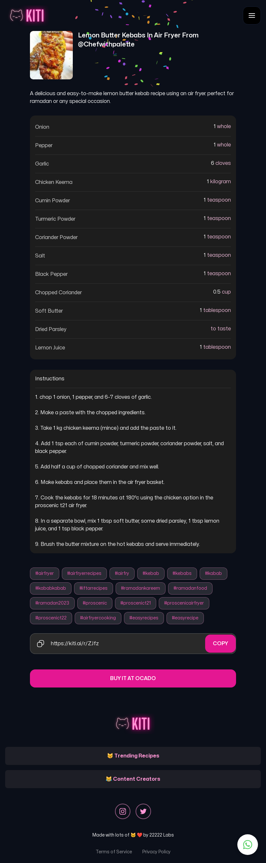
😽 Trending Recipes (133, 755)
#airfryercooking (98, 618)
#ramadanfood (190, 588)
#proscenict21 (135, 603)
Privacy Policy (156, 852)
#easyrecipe (185, 618)
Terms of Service (114, 852)
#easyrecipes (143, 618)
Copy (220, 643)
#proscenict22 (51, 618)
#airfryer (44, 573)
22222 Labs (161, 835)
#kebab (151, 573)
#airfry (122, 573)
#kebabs (182, 573)
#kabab (213, 573)
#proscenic (95, 603)
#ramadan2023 (52, 603)
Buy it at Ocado (133, 678)
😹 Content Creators (133, 779)
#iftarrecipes (94, 588)
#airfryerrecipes (84, 573)
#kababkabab (50, 588)
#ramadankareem (140, 588)
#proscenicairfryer (184, 603)
